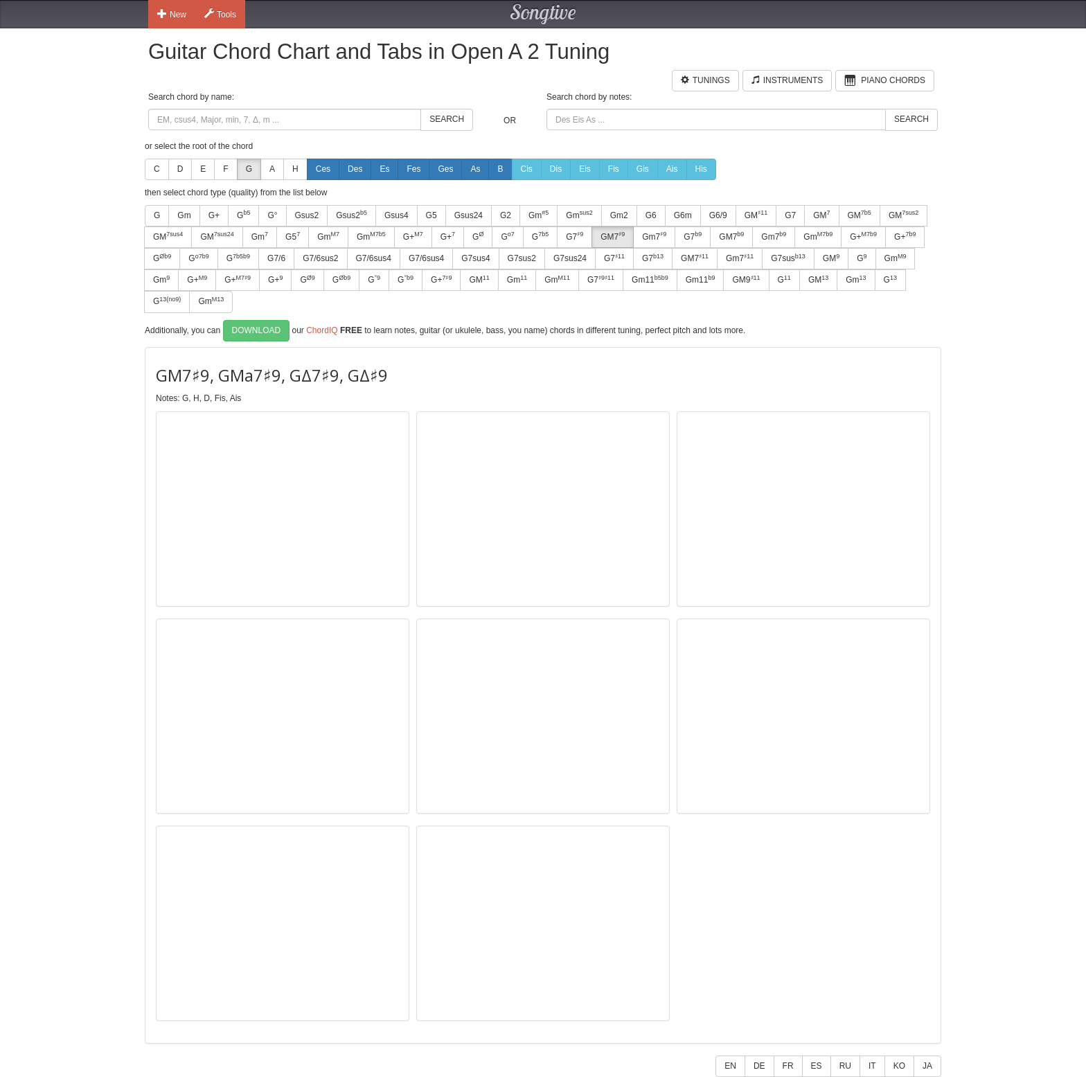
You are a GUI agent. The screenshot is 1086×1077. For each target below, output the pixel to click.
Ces (323, 169)
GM (756, 214)
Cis (527, 169)
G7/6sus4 (373, 258)
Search (446, 119)
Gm (183, 215)
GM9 (746, 279)
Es (384, 169)
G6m (683, 215)
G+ (214, 215)
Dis (556, 169)
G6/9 (718, 215)
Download (256, 330)
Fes (413, 169)
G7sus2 (522, 258)
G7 (790, 215)
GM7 (612, 236)
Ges (445, 169)
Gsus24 (468, 215)
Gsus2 (307, 215)
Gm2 (619, 215)
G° (272, 215)
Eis (585, 169)
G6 (651, 215)
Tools (220, 13)
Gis (643, 169)
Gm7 (654, 236)
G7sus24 (570, 258)
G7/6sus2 (320, 258)
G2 (505, 215)
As (475, 169)
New (171, 13)
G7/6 (276, 258)
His (701, 169)
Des (355, 169)
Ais (672, 169)
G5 (431, 215)
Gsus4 (396, 215)
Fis (613, 169)
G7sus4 (475, 258)
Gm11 (650, 279)
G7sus (788, 258)
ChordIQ (321, 330)
